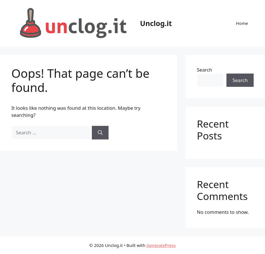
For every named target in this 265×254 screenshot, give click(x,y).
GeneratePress (161, 245)
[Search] (100, 132)
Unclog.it (156, 23)
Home (242, 23)
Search (204, 69)
